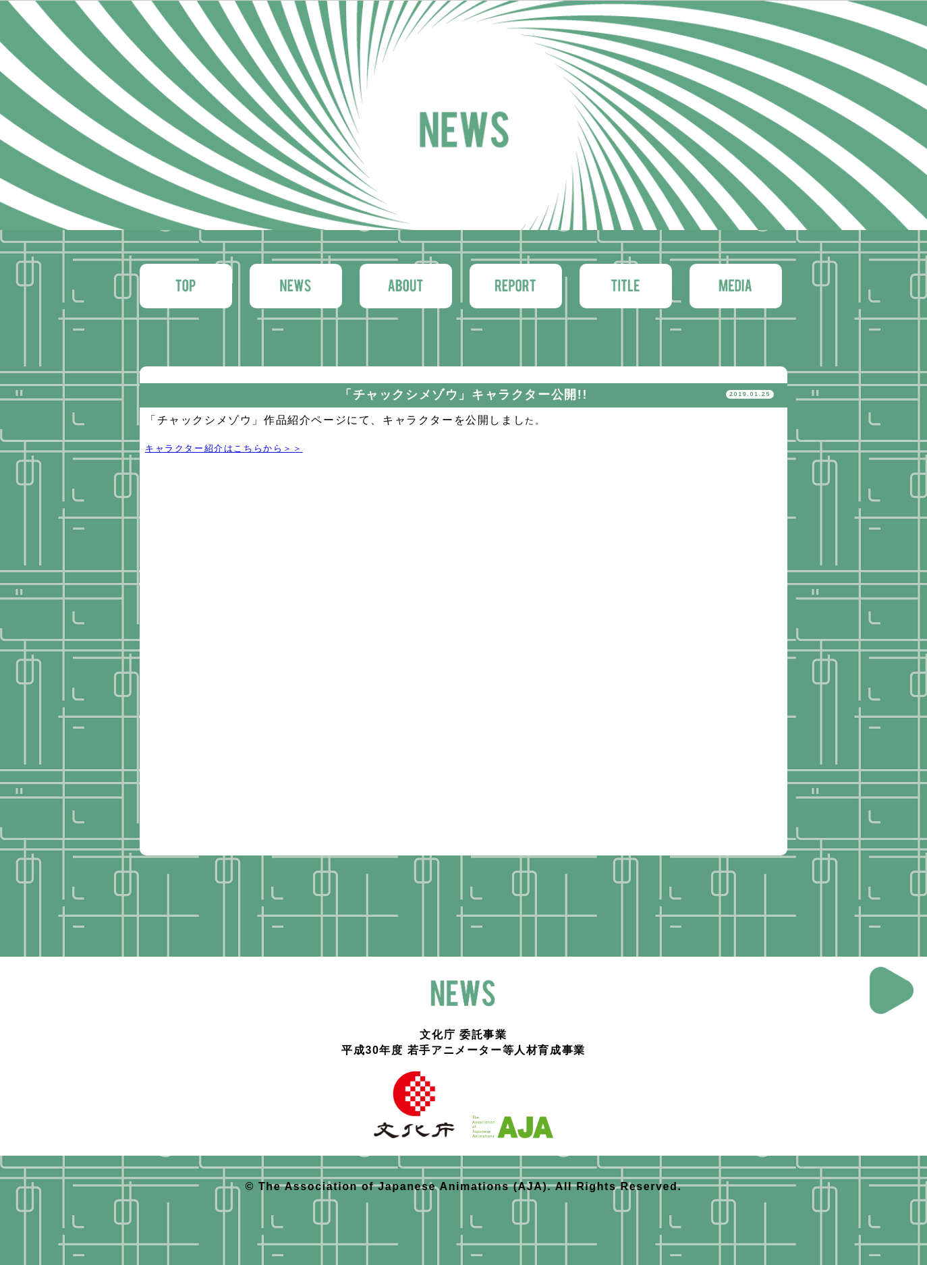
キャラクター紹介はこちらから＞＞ (224, 448)
